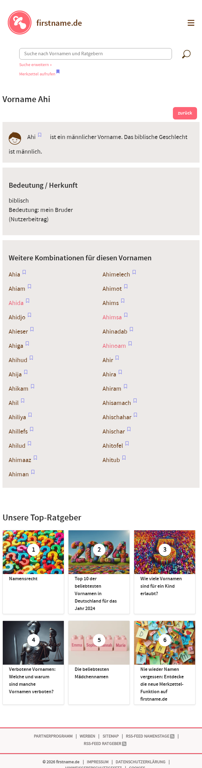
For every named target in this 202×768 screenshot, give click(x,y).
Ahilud (17, 446)
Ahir (108, 360)
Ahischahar (117, 417)
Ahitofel (113, 446)
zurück (185, 113)
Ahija (15, 375)
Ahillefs (18, 432)
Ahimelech (116, 275)
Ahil (14, 403)
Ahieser (18, 332)
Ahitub (111, 460)
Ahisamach (117, 403)
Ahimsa (112, 317)
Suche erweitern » (35, 65)
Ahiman (19, 474)
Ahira (109, 375)
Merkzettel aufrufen (39, 74)
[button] (190, 23)
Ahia (14, 275)
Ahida (16, 303)
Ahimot (112, 289)
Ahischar (114, 432)
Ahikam (19, 389)
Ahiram (112, 389)
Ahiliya (17, 417)
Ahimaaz (20, 460)
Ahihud (18, 360)
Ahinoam (114, 346)
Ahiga (16, 346)
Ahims (111, 303)
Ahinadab (115, 332)
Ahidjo (17, 317)
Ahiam (17, 289)
